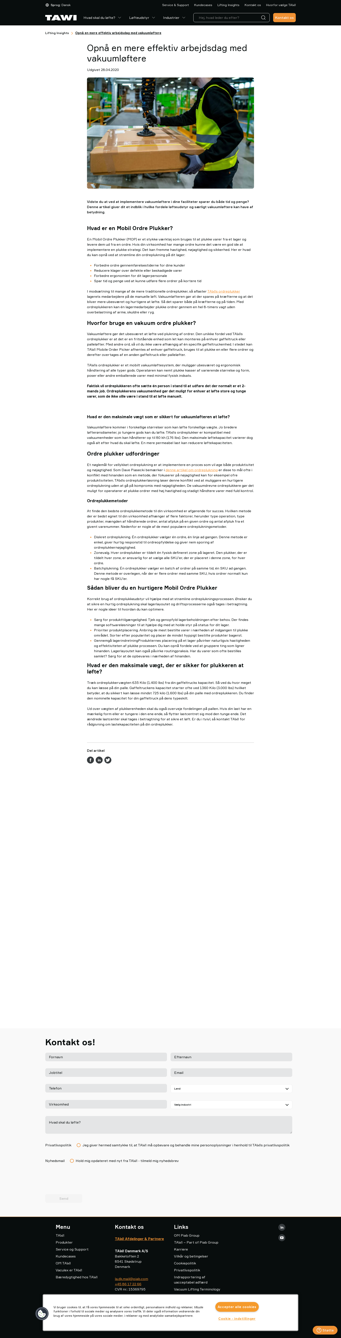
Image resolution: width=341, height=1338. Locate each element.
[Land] (231, 1089)
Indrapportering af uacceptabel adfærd (190, 1279)
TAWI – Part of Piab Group (196, 1242)
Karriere (181, 1249)
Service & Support (175, 5)
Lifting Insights (228, 5)
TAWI (60, 1235)
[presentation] (78, 1180)
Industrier (174, 17)
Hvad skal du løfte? (103, 17)
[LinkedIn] (281, 1227)
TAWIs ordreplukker (223, 291)
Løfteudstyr (142, 17)
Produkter (64, 1242)
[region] (170, 1312)
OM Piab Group (186, 1235)
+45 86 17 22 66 (128, 1284)
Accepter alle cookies (237, 1307)
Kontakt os (253, 5)
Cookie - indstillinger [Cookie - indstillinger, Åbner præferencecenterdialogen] (237, 1318)
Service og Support (72, 1249)
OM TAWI (63, 1263)
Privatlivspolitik (187, 1270)
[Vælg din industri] (231, 1105)
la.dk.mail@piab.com (131, 1279)
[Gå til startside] (61, 17)
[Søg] (264, 17)
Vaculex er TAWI (69, 1270)
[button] (42, 1314)
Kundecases (203, 5)
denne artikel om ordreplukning (191, 563)
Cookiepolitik (185, 1263)
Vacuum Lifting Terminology (197, 1289)
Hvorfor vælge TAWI (281, 5)
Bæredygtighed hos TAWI (77, 1277)
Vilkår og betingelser (191, 1256)
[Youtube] (281, 1237)
